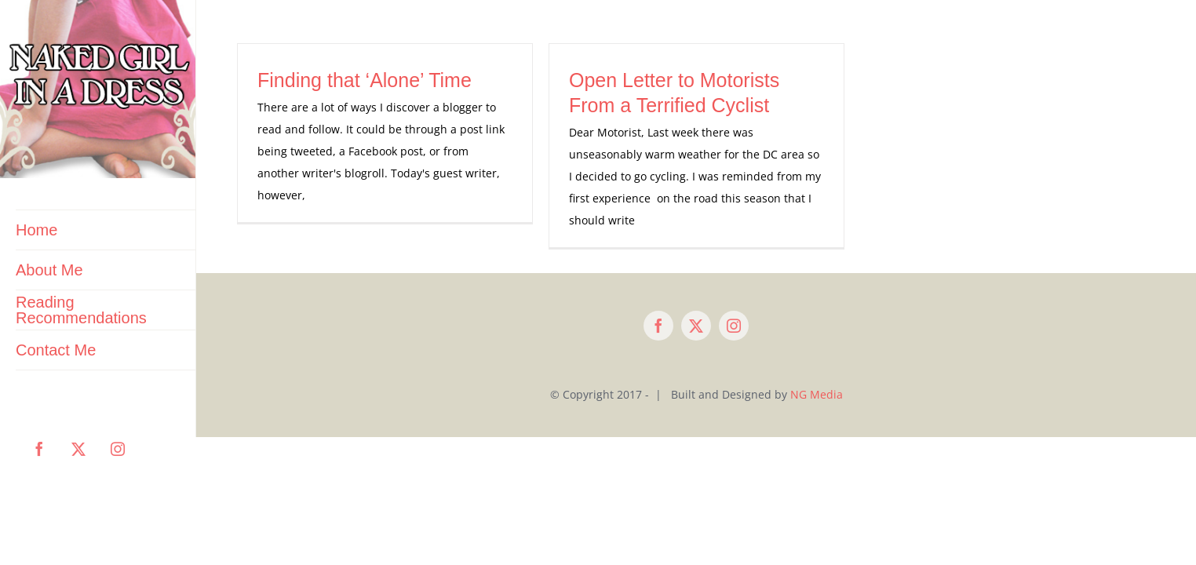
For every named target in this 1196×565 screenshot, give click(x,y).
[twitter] (696, 326)
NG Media (816, 394)
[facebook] (658, 326)
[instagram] (734, 326)
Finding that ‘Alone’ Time (364, 80)
